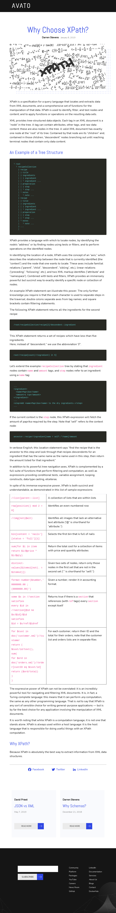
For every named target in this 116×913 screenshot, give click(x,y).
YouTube (72, 879)
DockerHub (94, 891)
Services (92, 875)
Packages (73, 875)
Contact (92, 887)
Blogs (91, 883)
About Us (93, 879)
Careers (72, 883)
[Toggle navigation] (98, 8)
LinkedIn (92, 867)
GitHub (72, 891)
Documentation (95, 871)
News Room (74, 887)
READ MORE (27, 826)
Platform (72, 871)
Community (73, 867)
